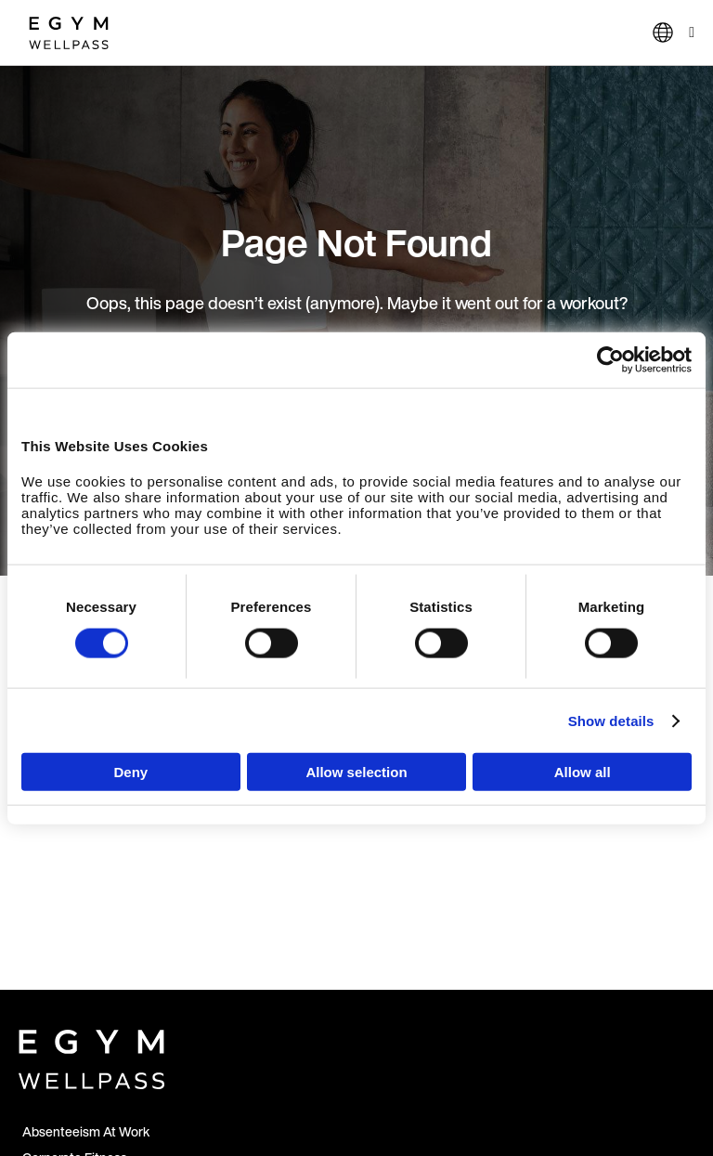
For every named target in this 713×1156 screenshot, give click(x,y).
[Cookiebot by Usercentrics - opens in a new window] (610, 359)
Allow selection (356, 772)
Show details (611, 720)
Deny (130, 772)
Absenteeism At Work (85, 1131)
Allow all (582, 772)
